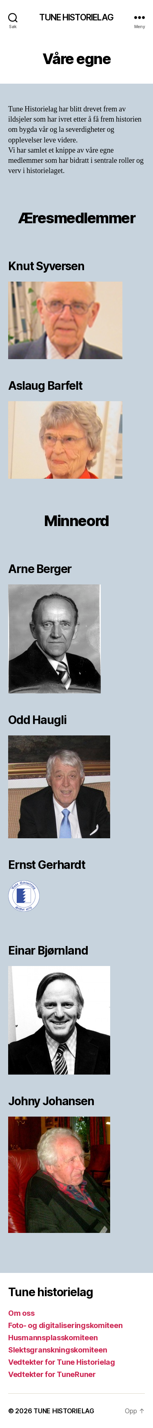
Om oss (21, 1313)
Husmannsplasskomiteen (53, 1337)
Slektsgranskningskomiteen (57, 1350)
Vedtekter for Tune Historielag (61, 1362)
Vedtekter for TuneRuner (52, 1374)
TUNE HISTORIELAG (76, 17)
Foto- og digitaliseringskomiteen (65, 1325)
